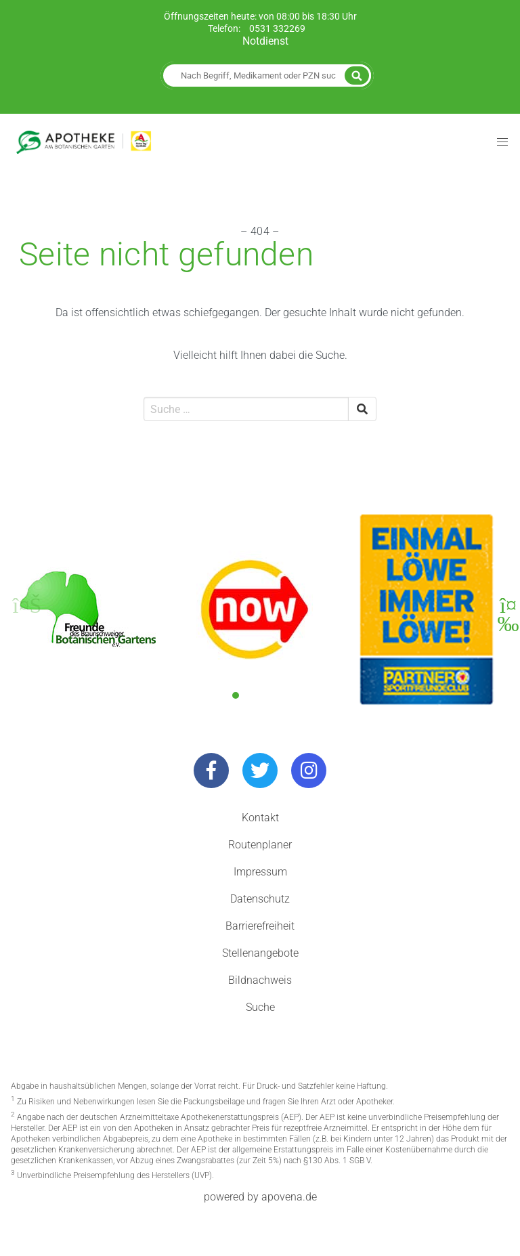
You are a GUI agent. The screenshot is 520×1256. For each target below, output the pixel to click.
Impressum (260, 871)
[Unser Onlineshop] (254, 609)
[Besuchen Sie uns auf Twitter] (260, 770)
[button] (235, 695)
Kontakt (260, 817)
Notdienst (265, 41)
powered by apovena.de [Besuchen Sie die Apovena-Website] (260, 1196)
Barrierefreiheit (260, 925)
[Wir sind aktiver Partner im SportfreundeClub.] (426, 609)
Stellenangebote (260, 953)
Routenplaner (260, 844)
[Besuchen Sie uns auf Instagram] (308, 770)
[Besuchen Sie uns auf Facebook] (211, 770)
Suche (260, 1007)
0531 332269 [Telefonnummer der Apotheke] (277, 29)
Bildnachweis (260, 980)
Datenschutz (260, 898)
